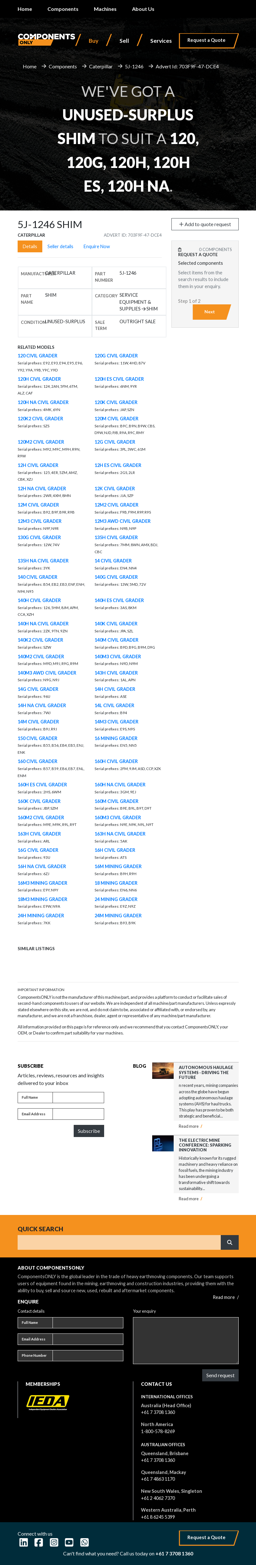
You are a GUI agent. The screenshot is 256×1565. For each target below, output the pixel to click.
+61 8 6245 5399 (158, 1517)
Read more (190, 1126)
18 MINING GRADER (116, 883)
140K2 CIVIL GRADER (40, 640)
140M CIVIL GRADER (116, 640)
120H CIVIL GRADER (39, 379)
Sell (124, 40)
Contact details (31, 1311)
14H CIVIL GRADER (115, 689)
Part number (104, 276)
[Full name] (78, 1097)
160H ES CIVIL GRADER (42, 784)
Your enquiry (144, 1311)
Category (106, 295)
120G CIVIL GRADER (116, 355)
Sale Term (101, 325)
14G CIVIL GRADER (38, 689)
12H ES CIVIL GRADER (118, 465)
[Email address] (78, 1114)
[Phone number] (88, 1356)
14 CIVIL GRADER (113, 560)
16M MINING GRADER (118, 866)
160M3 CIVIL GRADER (118, 817)
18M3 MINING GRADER (42, 899)
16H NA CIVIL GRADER (42, 866)
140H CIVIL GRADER (39, 600)
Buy (93, 40)
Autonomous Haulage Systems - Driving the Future (206, 1072)
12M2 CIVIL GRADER (116, 505)
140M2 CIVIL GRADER (41, 656)
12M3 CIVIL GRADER (40, 521)
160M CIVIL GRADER (116, 801)
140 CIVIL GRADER (37, 577)
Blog (139, 1066)
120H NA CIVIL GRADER (43, 402)
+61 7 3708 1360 (158, 1412)
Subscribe (89, 1131)
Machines (105, 9)
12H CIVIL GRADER (38, 465)
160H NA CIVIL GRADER (120, 784)
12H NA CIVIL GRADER (42, 488)
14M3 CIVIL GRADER (116, 721)
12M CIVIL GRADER (38, 505)
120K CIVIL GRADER (116, 402)
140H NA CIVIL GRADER (43, 623)
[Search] (119, 1242)
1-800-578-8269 (158, 1431)
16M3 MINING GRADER (42, 883)
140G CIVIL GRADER (116, 577)
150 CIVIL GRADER (37, 738)
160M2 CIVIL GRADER (41, 817)
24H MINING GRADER (41, 915)
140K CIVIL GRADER (116, 623)
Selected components (200, 263)
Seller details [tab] (60, 246)
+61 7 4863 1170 (158, 1479)
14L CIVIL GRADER (114, 705)
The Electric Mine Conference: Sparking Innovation (205, 1145)
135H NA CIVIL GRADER (43, 560)
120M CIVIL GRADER (116, 418)
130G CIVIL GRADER (39, 537)
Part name (27, 298)
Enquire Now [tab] (97, 246)
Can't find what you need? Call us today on (128, 1553)
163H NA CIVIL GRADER (120, 833)
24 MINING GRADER (116, 899)
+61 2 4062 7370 (158, 1498)
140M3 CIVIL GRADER (118, 656)
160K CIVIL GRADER (39, 801)
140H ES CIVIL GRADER (119, 600)
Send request (220, 1375)
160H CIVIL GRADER (116, 761)
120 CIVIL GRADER (37, 355)
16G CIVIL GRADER (38, 850)
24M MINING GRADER (118, 915)
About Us (143, 9)
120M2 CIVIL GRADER (41, 442)
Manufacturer (38, 273)
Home (25, 9)
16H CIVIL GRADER (115, 850)
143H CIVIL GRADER (116, 673)
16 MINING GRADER (116, 738)
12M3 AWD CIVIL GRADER (123, 521)
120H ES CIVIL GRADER (119, 379)
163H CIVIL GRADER (39, 833)
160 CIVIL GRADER (37, 761)
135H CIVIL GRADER (116, 537)
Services (161, 40)
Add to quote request (205, 224)
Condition (33, 322)
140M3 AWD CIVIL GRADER (47, 673)
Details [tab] (30, 246)
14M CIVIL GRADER (38, 721)
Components (62, 9)
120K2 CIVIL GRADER (40, 418)
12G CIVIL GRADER (115, 442)
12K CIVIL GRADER (115, 488)
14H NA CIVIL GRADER (42, 705)
